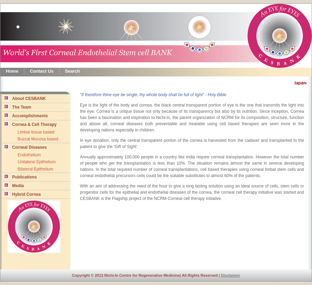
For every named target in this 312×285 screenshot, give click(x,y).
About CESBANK (25, 98)
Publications (20, 177)
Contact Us (42, 71)
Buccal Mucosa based (38, 139)
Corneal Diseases (25, 147)
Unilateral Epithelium (37, 161)
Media (14, 185)
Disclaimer (230, 275)
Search (72, 71)
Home (12, 71)
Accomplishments (26, 115)
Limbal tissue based (36, 132)
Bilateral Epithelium (35, 169)
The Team (17, 107)
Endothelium (29, 155)
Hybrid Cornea (22, 194)
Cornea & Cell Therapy (30, 124)
